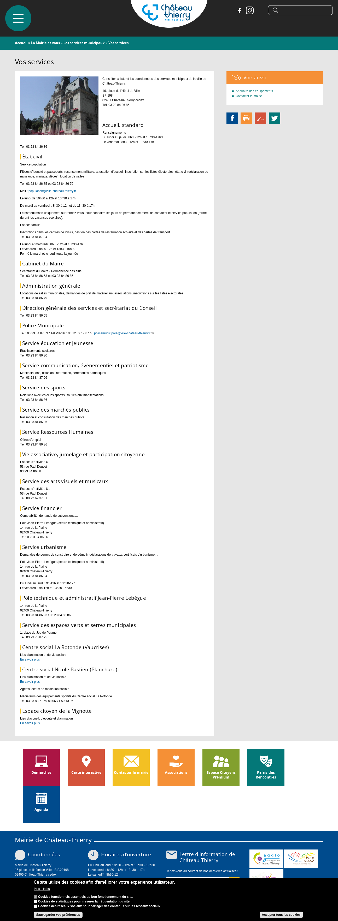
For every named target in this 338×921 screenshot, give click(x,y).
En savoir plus (30, 659)
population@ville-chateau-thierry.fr (52, 191)
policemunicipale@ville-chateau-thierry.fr (123, 333)
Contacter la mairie (249, 96)
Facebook (239, 10)
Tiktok (260, 10)
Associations (176, 772)
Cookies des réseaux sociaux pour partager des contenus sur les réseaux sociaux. (99, 906)
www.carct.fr (266, 858)
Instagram (249, 10)
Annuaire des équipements (254, 91)
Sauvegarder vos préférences (58, 915)
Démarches (41, 772)
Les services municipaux (84, 42)
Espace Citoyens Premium (221, 775)
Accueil (21, 42)
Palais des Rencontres (266, 775)
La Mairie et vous (45, 42)
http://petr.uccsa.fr (301, 858)
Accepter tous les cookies (281, 915)
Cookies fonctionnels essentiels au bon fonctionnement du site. (85, 897)
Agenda (41, 809)
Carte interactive (86, 772)
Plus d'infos (42, 889)
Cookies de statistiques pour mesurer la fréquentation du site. (84, 901)
